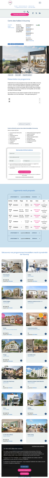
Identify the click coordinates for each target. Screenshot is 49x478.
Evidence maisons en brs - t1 (35, 301)
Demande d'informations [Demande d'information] (19, 14)
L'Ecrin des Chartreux (8, 381)
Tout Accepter (24, 473)
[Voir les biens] (24, 197)
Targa (4, 355)
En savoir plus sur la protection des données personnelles (24, 177)
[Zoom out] (40, 101)
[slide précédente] (3, 60)
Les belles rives (31, 355)
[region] (24, 108)
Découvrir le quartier (24, 124)
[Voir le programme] (21, 280)
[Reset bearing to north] (40, 103)
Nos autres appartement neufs (30, 39)
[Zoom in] (40, 99)
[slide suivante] (45, 60)
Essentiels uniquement (24, 470)
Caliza (29, 275)
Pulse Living (31, 434)
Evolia (4, 328)
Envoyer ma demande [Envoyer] (24, 172)
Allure (4, 408)
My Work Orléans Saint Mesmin (36, 381)
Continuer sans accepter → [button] (38, 446)
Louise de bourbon (32, 328)
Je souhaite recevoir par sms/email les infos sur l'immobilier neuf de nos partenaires (25, 167)
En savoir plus (24, 466)
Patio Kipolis (6, 275)
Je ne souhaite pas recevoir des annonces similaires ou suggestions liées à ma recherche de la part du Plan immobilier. (24, 164)
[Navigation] (40, 3)
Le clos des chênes (8, 434)
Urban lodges (6, 301)
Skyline (29, 408)
